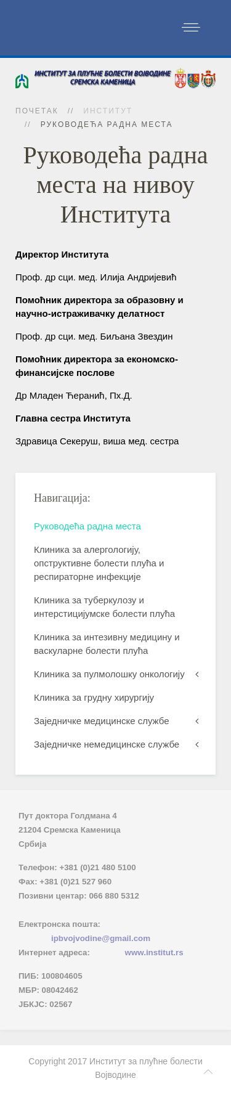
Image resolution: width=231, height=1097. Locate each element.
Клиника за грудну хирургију (94, 697)
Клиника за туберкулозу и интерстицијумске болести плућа (104, 607)
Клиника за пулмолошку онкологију (109, 674)
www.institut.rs (154, 952)
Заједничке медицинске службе (101, 721)
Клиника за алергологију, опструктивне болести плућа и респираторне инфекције (99, 563)
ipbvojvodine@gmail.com (100, 938)
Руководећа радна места (87, 526)
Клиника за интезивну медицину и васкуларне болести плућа (107, 644)
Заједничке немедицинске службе (106, 744)
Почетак (37, 111)
